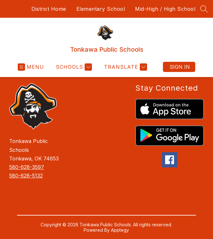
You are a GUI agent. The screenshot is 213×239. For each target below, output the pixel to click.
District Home (48, 9)
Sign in (180, 67)
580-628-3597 (26, 167)
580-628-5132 (26, 175)
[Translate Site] (124, 67)
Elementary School (100, 9)
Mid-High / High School (165, 9)
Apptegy (120, 230)
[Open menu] (31, 67)
